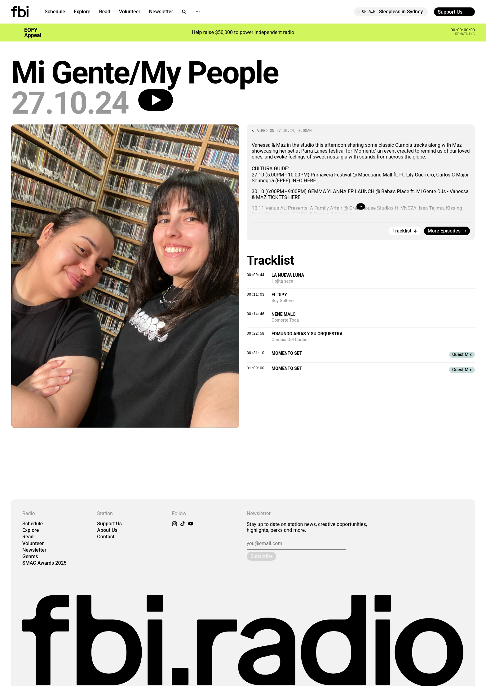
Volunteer (129, 12)
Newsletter (161, 12)
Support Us (109, 523)
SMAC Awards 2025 (44, 563)
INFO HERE (303, 181)
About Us (107, 530)
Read (104, 12)
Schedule (55, 12)
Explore (82, 12)
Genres (30, 556)
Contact (105, 536)
